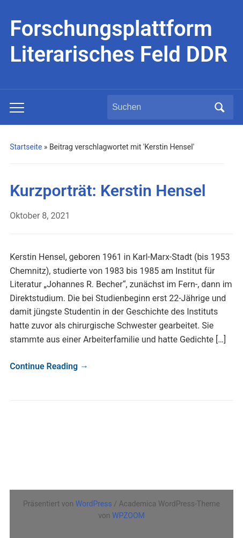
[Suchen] (160, 107)
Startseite (26, 147)
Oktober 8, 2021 (40, 216)
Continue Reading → (49, 366)
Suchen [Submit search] (220, 107)
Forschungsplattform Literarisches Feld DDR (118, 41)
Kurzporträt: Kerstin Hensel (108, 190)
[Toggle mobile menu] (17, 108)
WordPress (94, 503)
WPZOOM (128, 515)
